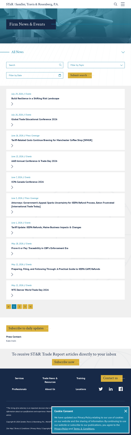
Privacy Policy (61, 428)
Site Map (9, 428)
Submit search (78, 75)
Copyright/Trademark (50, 428)
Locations (81, 389)
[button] (96, 65)
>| (30, 306)
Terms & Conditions (84, 428)
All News (68, 52)
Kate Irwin (11, 340)
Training (81, 378)
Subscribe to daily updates (26, 328)
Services (19, 378)
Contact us (110, 378)
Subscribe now (64, 362)
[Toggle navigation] (123, 4)
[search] (114, 5)
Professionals (19, 389)
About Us (50, 389)
